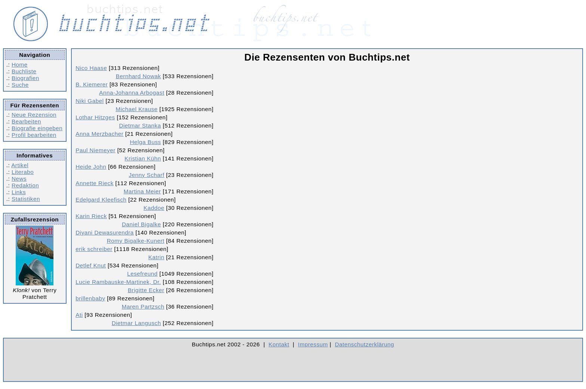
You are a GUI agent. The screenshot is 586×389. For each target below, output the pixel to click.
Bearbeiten (26, 121)
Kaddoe (154, 208)
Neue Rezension (34, 114)
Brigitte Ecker (146, 290)
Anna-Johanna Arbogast (131, 92)
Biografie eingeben (37, 128)
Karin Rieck (91, 216)
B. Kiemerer (91, 84)
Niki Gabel (89, 101)
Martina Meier (142, 191)
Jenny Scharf (146, 175)
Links (19, 192)
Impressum (313, 344)
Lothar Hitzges (95, 117)
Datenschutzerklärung (364, 344)
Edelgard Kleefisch (100, 199)
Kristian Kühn (142, 158)
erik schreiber (93, 249)
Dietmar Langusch (136, 323)
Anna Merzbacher (99, 134)
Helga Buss (145, 142)
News (19, 178)
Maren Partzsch (143, 306)
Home (20, 64)
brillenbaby (90, 298)
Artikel (19, 165)
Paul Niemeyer (95, 150)
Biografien (25, 78)
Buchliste (24, 71)
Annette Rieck (94, 183)
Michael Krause (136, 109)
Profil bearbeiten (34, 135)
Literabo (23, 172)
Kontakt (279, 344)
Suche (20, 85)
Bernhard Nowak (138, 76)
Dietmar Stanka (140, 125)
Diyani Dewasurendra (104, 232)
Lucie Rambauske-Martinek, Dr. (118, 282)
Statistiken (26, 199)
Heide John (90, 166)
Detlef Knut (90, 265)
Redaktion (25, 185)
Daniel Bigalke (141, 224)
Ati (79, 315)
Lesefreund (142, 273)
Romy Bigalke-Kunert (135, 241)
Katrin (156, 257)
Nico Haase (91, 68)
